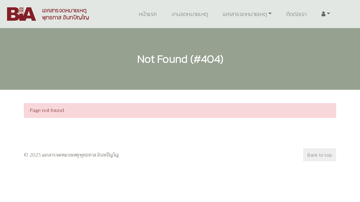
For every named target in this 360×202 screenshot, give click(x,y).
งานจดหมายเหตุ (189, 14)
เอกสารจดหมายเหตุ (244, 14)
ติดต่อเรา (296, 14)
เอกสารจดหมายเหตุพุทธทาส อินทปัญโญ (65, 14)
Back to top (319, 155)
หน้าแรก (148, 14)
